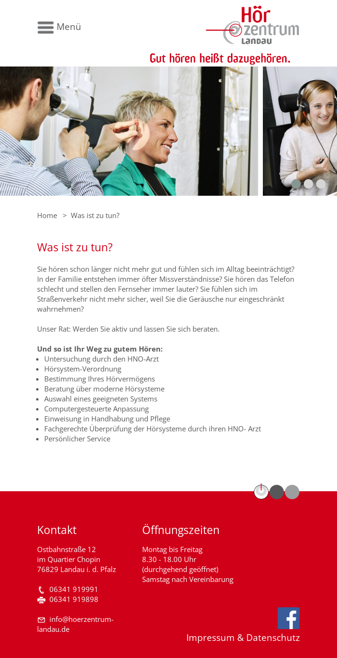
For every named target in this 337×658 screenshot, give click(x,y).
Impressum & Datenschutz (243, 637)
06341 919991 (73, 589)
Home (47, 215)
